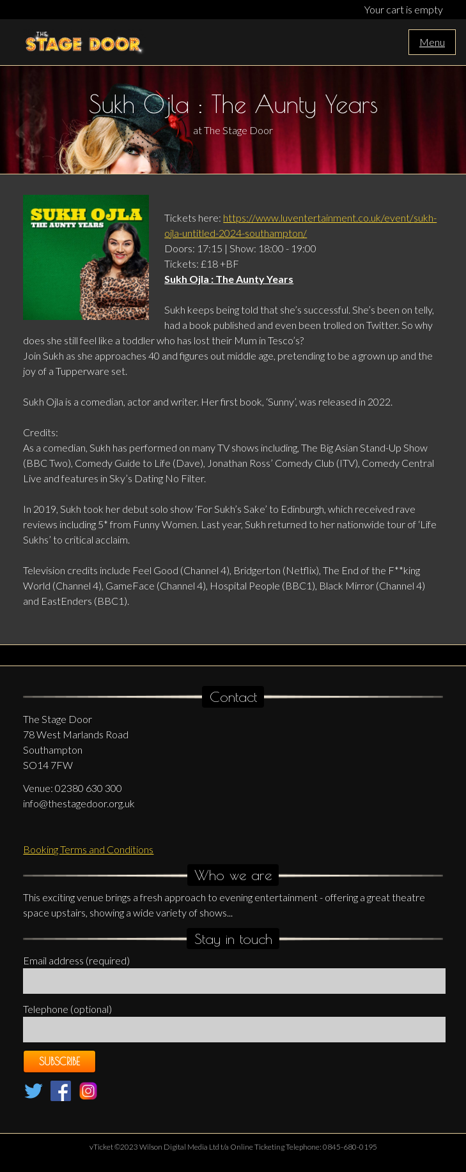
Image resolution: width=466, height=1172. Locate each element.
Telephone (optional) (67, 1009)
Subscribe (59, 1061)
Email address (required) (76, 960)
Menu (432, 42)
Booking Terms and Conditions (88, 849)
